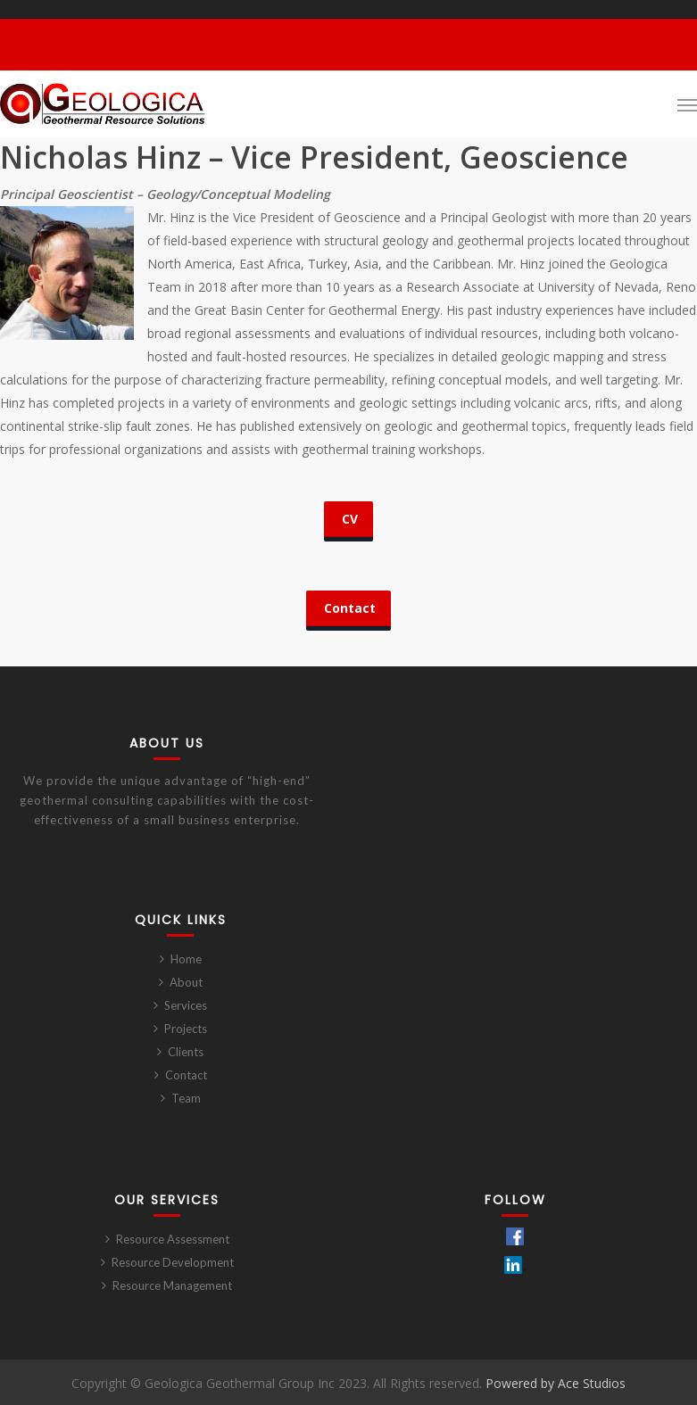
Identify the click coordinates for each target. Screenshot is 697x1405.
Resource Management (172, 1285)
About (186, 982)
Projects (185, 1028)
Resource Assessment (172, 1239)
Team (186, 1098)
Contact (186, 1075)
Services (185, 1005)
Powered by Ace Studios (555, 1383)
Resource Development (173, 1262)
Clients (185, 1052)
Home (186, 959)
